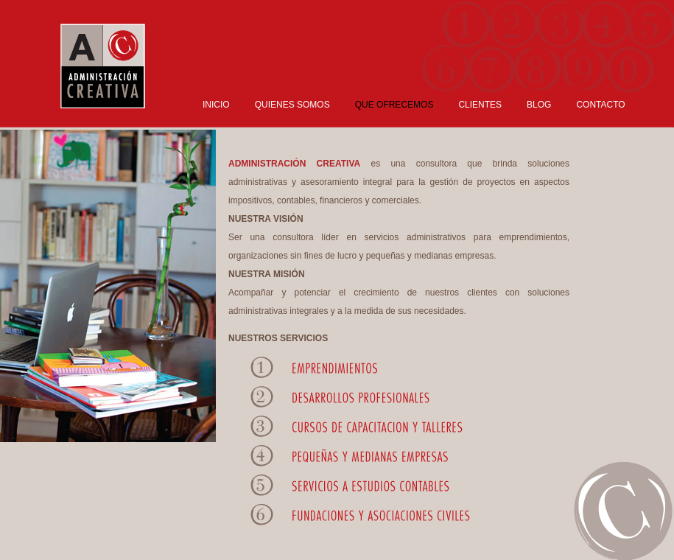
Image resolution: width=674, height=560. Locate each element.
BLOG (539, 104)
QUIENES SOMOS (292, 104)
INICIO (216, 104)
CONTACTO (600, 104)
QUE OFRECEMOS (394, 104)
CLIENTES (480, 104)
